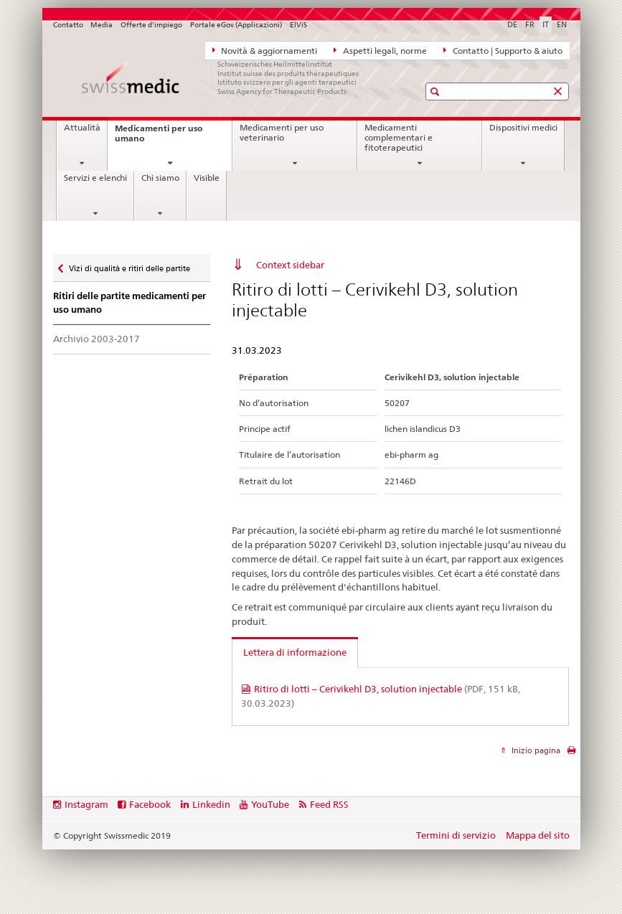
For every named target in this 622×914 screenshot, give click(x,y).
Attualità (82, 128)
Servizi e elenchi (95, 178)
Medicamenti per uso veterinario (282, 133)
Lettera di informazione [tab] (295, 652)
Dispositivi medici (523, 128)
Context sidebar (290, 264)
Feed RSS (329, 804)
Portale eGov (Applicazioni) (236, 25)
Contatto (68, 25)
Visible (207, 178)
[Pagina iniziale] (221, 77)
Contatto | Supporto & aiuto (502, 50)
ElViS (298, 25)
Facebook (150, 804)
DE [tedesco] (512, 24)
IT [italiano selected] (545, 24)
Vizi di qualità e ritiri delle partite (129, 265)
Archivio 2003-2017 (96, 338)
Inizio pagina (534, 750)
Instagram (86, 804)
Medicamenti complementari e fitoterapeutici (398, 137)
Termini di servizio (456, 835)
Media (101, 25)
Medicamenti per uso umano (158, 137)
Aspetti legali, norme (380, 50)
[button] (437, 91)
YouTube (270, 804)
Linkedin (211, 804)
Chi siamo (160, 178)
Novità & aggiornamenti (265, 50)
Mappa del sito (538, 835)
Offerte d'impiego (151, 25)
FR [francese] (529, 24)
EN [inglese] (562, 24)
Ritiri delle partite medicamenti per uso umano (129, 303)
